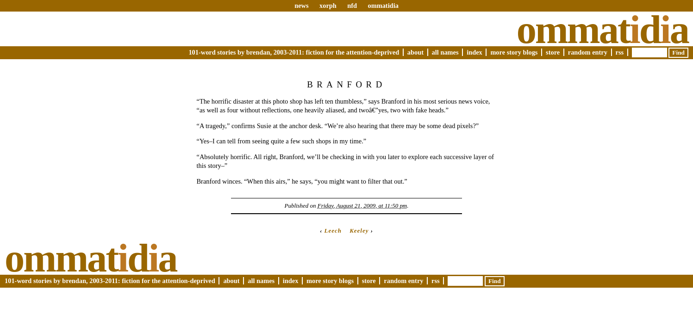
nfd (352, 5)
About (415, 52)
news (301, 5)
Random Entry (587, 52)
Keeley (359, 230)
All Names (445, 52)
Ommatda (602, 29)
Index (474, 52)
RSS (620, 52)
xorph (328, 5)
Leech (333, 230)
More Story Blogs (513, 52)
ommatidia (383, 5)
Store (553, 52)
